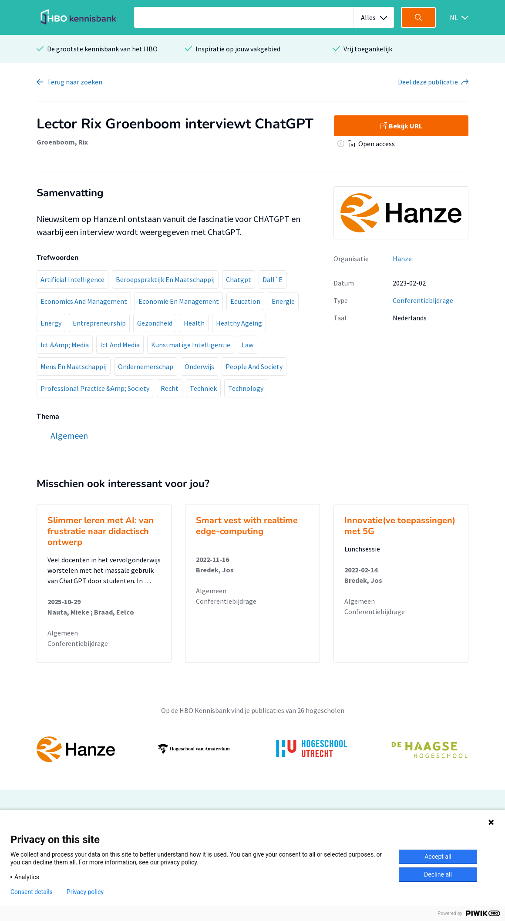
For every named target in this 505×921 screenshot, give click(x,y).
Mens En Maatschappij (73, 366)
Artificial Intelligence (72, 279)
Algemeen (62, 633)
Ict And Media (120, 344)
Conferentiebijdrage (423, 300)
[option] (252, 749)
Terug (74, 82)
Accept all (437, 856)
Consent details (31, 891)
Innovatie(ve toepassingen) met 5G (399, 525)
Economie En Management (178, 301)
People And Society (254, 366)
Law (247, 344)
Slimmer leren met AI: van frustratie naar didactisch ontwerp (100, 531)
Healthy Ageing (239, 323)
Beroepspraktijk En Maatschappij (165, 279)
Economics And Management (83, 301)
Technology (245, 388)
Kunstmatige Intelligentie (190, 344)
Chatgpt (238, 279)
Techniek (203, 388)
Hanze (402, 258)
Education (245, 301)
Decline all (438, 874)
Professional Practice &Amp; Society (94, 388)
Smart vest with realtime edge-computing (247, 525)
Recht (169, 388)
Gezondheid (154, 323)
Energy (50, 323)
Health (194, 323)
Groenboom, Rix (62, 142)
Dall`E (273, 279)
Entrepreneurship (99, 323)
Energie (283, 301)
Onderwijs (199, 366)
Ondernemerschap (145, 366)
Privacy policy (85, 891)
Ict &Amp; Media (64, 344)
